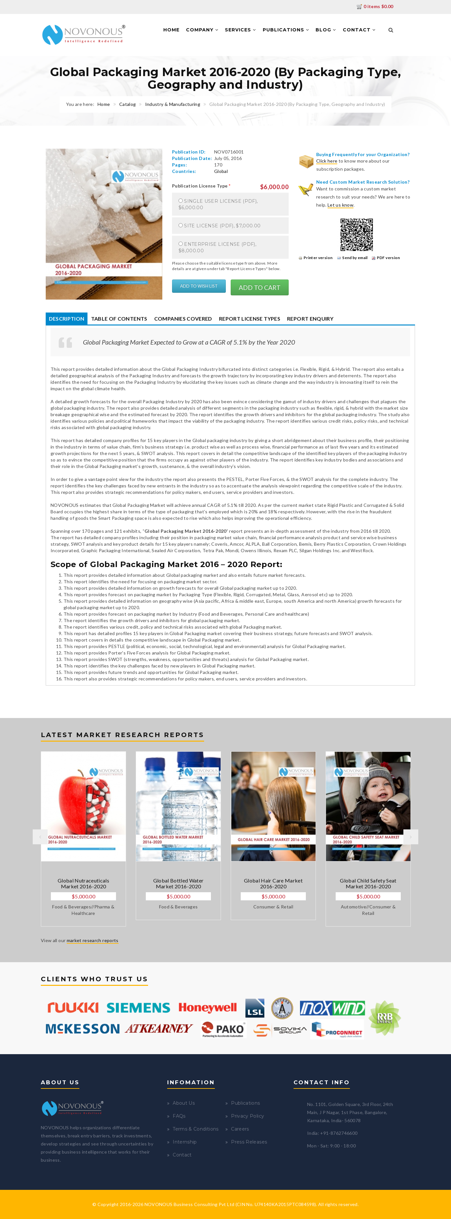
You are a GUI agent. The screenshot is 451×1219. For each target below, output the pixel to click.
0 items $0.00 (375, 6)
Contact (359, 30)
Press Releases (249, 1142)
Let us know (340, 205)
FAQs (179, 1116)
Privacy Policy (247, 1116)
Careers (240, 1129)
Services (240, 30)
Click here (327, 161)
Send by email (352, 257)
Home (171, 30)
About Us (184, 1103)
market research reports (93, 940)
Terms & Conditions (195, 1129)
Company (202, 30)
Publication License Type (201, 185)
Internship (185, 1142)
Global (221, 171)
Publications (286, 30)
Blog (326, 30)
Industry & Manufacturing (172, 104)
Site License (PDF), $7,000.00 (222, 226)
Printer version (315, 257)
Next (410, 836)
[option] (83, 839)
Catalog (127, 104)
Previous (40, 836)
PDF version (386, 257)
